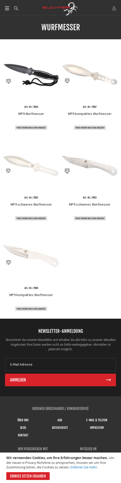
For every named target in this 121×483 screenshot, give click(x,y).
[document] (61, 468)
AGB (59, 420)
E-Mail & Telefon (96, 420)
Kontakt (23, 435)
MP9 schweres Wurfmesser (31, 204)
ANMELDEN (114, 8)
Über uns (23, 420)
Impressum (97, 428)
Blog (23, 428)
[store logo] (60, 9)
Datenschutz (60, 428)
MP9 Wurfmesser (31, 113)
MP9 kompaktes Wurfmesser (90, 113)
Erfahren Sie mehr (83, 467)
